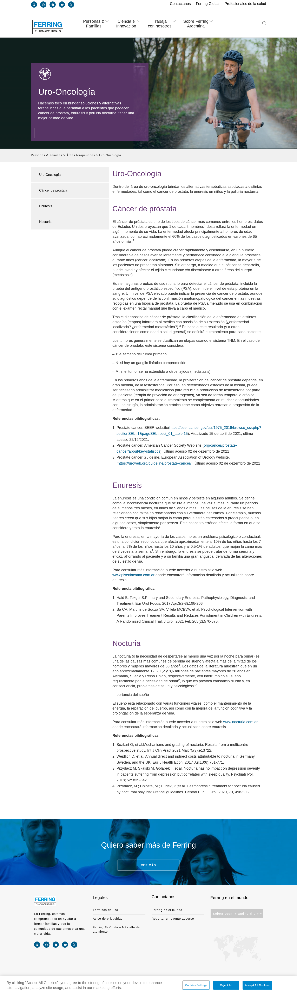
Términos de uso (105, 910)
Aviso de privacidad (108, 918)
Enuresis (45, 206)
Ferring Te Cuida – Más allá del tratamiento (118, 929)
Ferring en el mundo (167, 910)
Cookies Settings (196, 986)
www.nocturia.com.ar (240, 722)
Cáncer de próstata (53, 190)
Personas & (96, 23)
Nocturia (45, 222)
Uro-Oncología (50, 174)
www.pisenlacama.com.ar (133, 575)
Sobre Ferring (198, 23)
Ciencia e (129, 23)
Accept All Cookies (257, 986)
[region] (148, 986)
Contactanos (164, 896)
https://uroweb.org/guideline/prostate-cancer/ (154, 463)
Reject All (226, 986)
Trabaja (162, 23)
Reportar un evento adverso (173, 918)
